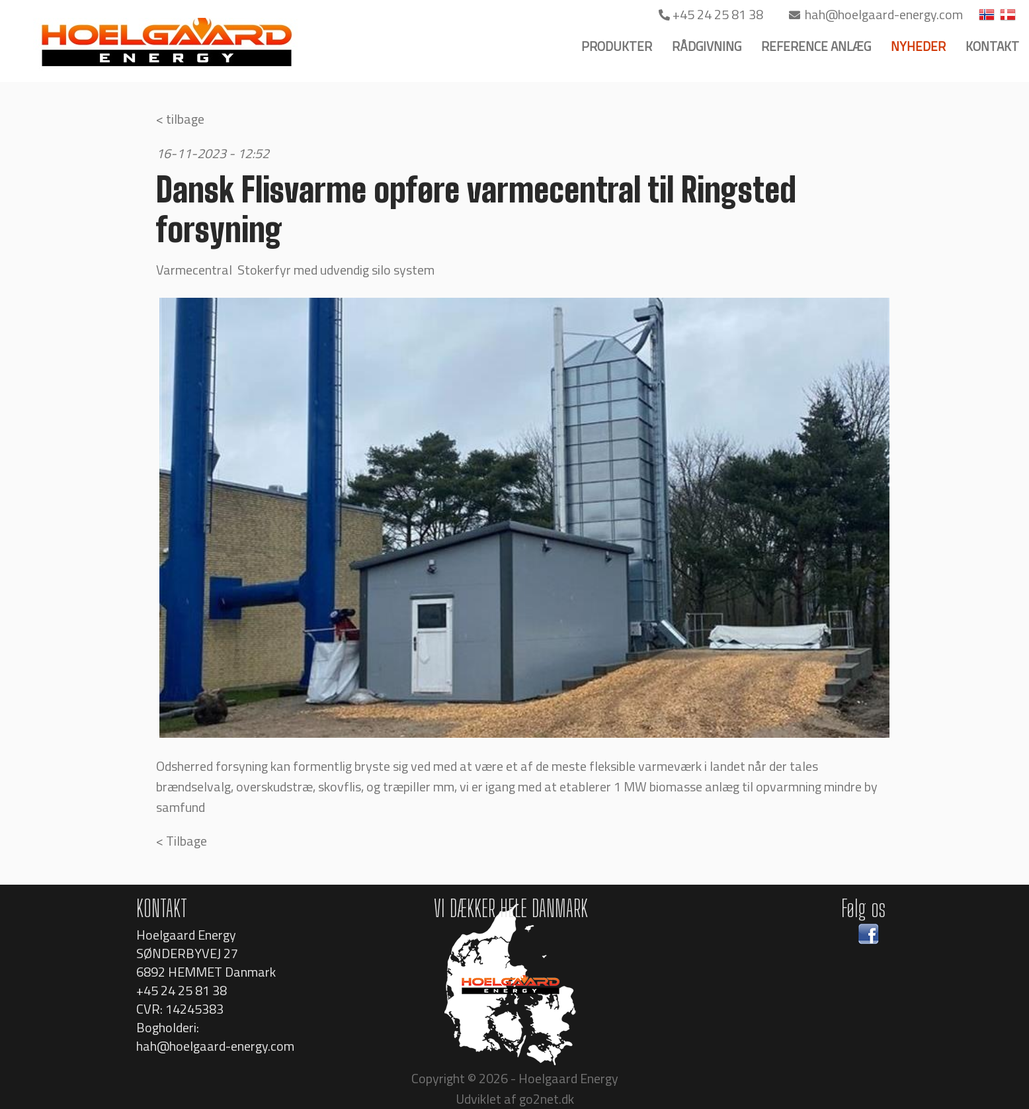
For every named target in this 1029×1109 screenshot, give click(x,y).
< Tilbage (181, 840)
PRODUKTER (616, 46)
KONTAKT (992, 46)
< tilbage (180, 119)
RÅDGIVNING (706, 46)
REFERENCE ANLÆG (816, 46)
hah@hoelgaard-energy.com (876, 14)
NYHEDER (918, 46)
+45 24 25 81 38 (712, 14)
